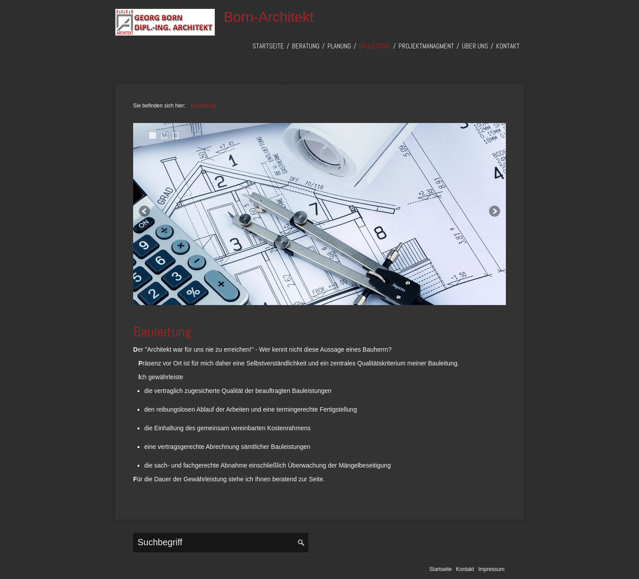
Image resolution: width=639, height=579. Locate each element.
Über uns (475, 46)
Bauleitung (374, 46)
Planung (339, 46)
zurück (145, 211)
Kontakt (508, 46)
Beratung (306, 46)
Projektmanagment (426, 46)
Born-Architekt (269, 17)
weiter (494, 211)
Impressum (491, 569)
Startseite (268, 46)
